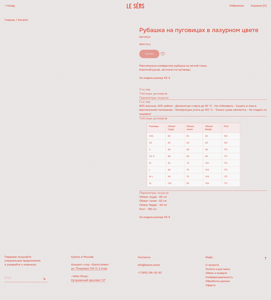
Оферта (211, 285)
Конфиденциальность (220, 277)
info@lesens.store (149, 265)
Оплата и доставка (218, 269)
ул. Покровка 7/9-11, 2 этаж (89, 268)
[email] (26, 277)
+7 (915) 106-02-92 (150, 272)
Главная (10, 20)
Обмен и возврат (217, 273)
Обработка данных (218, 281)
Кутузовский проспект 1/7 (88, 280)
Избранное (237, 5)
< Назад (10, 5)
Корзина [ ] (259, 5)
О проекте (212, 265)
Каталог (23, 20)
